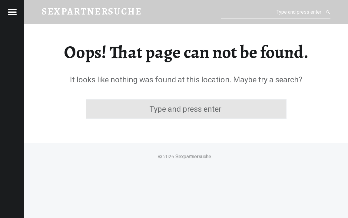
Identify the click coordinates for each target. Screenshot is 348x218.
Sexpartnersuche (193, 157)
